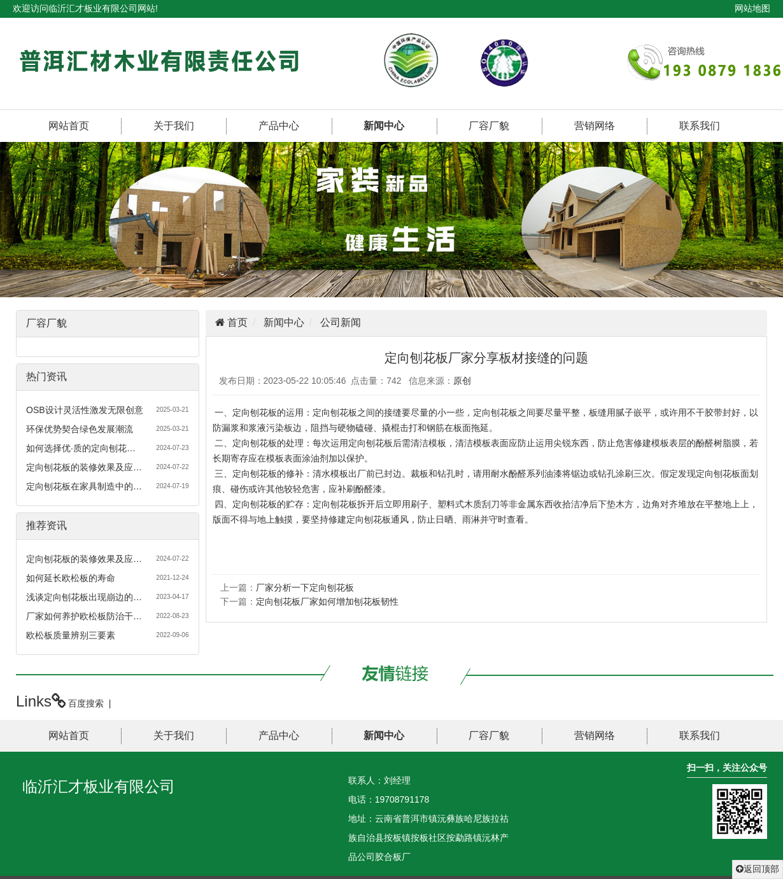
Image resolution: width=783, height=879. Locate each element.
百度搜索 (86, 703)
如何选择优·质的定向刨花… (81, 448)
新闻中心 (383, 125)
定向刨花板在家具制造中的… (84, 486)
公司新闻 (340, 322)
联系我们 (699, 125)
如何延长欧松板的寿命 (70, 578)
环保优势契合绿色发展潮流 (79, 429)
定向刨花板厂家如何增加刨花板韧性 (327, 601)
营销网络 (594, 125)
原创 (462, 381)
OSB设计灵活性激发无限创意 (84, 410)
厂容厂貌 (489, 125)
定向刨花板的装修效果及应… (84, 467)
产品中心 (278, 125)
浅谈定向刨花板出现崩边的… (84, 597)
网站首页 (68, 125)
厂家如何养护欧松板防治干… (84, 616)
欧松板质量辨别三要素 (70, 635)
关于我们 (173, 125)
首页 (236, 322)
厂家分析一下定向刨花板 (305, 587)
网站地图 (752, 8)
